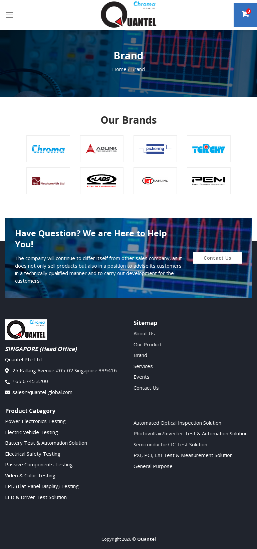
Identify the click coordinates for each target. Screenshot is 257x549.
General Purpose (153, 466)
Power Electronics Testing (35, 421)
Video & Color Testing (30, 475)
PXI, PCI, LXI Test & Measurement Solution (183, 455)
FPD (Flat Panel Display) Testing (42, 486)
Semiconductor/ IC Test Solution (170, 444)
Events (142, 376)
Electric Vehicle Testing (31, 432)
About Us (144, 333)
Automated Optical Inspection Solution (177, 422)
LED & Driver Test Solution (36, 497)
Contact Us (146, 387)
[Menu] (9, 15)
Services (143, 366)
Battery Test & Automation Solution (46, 442)
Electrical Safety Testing (32, 453)
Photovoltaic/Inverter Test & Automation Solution (191, 433)
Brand (140, 355)
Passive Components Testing (39, 464)
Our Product (148, 344)
